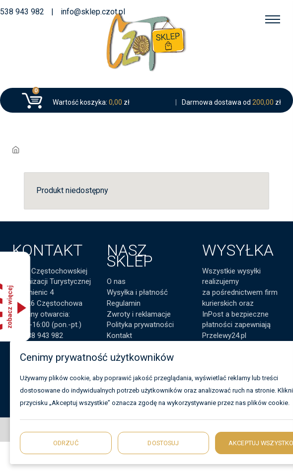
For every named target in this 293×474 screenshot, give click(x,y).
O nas (116, 281)
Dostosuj (163, 443)
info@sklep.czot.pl (93, 11)
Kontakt (119, 335)
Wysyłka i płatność (137, 292)
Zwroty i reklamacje (139, 314)
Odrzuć (65, 443)
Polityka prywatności (140, 324)
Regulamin (124, 303)
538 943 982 (22, 11)
